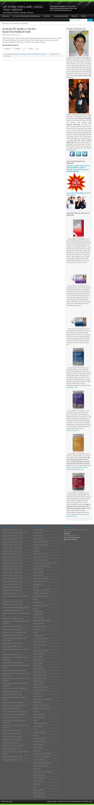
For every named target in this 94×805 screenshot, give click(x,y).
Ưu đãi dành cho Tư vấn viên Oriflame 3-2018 (14, 632)
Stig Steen (35, 729)
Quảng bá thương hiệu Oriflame (41, 708)
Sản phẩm (35, 711)
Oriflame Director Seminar (40, 672)
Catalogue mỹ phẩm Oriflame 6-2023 (12, 539)
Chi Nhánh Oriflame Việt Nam (40, 545)
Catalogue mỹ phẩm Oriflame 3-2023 (12, 545)
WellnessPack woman (73, 430)
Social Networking (37, 726)
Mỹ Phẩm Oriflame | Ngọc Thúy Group (23, 8)
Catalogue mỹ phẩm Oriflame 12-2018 (12, 593)
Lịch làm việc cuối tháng (39, 641)
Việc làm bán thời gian (39, 775)
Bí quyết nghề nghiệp (19, 54)
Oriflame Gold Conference (40, 675)
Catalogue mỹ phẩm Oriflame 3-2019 (12, 590)
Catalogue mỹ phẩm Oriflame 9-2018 (12, 626)
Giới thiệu (47, 16)
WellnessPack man (72, 387)
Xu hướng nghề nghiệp (39, 796)
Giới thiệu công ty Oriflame (40, 581)
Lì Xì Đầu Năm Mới (38, 635)
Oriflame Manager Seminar (40, 678)
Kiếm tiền (35, 599)
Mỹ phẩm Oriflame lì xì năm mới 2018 (12, 643)
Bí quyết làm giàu (37, 536)
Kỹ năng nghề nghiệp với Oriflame (36, 54)
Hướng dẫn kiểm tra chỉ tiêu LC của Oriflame (14, 688)
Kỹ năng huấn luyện (38, 617)
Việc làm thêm (36, 784)
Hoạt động (35, 587)
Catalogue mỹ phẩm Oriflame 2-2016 (12, 739)
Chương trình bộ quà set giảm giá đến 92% (13, 705)
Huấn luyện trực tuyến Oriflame (41, 590)
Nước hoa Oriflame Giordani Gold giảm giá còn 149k (16, 607)
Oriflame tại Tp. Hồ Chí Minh (40, 687)
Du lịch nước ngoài (38, 575)
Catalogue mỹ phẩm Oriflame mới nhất (12, 529)
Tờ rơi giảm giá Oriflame (39, 759)
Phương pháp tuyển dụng (39, 690)
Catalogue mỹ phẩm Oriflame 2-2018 (12, 646)
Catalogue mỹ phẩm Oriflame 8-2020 (12, 548)
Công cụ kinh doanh (38, 569)
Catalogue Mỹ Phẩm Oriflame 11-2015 (12, 760)
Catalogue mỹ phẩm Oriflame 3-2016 (12, 736)
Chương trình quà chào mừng (40, 557)
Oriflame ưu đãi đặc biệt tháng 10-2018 (12, 604)
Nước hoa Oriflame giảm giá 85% (11, 708)
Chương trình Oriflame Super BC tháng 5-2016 (14, 711)
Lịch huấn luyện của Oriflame (40, 638)
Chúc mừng (36, 551)
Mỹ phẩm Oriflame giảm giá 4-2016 (11, 730)
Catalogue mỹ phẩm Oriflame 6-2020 (12, 554)
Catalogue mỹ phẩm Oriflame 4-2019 (12, 587)
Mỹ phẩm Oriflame (38, 657)
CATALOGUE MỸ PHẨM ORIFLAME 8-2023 (14, 533)
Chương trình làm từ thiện (40, 554)
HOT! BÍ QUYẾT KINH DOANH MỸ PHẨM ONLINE (26, 16)
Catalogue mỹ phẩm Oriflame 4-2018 (12, 629)
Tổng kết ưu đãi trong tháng (40, 766)
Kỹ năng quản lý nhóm (39, 623)
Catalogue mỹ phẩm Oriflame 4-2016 (12, 733)
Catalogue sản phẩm (61, 16)
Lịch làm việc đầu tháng (39, 644)
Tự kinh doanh (37, 769)
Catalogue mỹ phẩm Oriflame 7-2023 (12, 536)
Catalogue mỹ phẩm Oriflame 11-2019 (12, 566)
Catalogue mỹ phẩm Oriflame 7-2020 (12, 551)
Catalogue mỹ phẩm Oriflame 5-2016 (12, 717)
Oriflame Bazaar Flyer (38, 669)
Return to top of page (7, 801)
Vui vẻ (34, 787)
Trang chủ (5, 16)
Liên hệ (83, 16)
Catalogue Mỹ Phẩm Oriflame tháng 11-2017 (14, 670)
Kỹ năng (35, 608)
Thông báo (36, 735)
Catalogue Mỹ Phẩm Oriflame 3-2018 (12, 635)
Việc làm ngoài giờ (38, 781)
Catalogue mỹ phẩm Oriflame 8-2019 (12, 575)
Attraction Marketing (38, 529)
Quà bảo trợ (36, 693)
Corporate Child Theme (63, 801)
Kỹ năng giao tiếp (37, 614)
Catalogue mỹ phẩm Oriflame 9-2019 (12, 572)
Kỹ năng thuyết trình (38, 629)
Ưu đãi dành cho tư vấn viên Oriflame (42, 772)
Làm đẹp (35, 632)
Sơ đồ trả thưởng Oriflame (40, 723)
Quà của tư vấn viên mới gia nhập (42, 699)
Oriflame (69, 467)
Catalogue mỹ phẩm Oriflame (40, 542)
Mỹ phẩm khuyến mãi (38, 654)
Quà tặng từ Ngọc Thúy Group (41, 705)
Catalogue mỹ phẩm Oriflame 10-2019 (12, 569)
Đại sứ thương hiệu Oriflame (40, 578)
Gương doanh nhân (38, 584)
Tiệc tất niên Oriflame (38, 744)
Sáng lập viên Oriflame (39, 717)
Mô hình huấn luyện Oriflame (40, 651)
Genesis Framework (76, 801)
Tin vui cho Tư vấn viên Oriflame (41, 756)
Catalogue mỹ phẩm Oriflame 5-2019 (12, 584)
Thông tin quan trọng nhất (40, 738)
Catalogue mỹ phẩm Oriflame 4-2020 (12, 560)
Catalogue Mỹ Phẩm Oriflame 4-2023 (12, 542)
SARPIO (35, 720)
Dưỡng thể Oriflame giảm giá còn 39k (12, 610)
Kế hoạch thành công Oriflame (41, 596)
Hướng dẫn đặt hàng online (40, 593)
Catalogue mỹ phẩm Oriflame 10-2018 (12, 618)
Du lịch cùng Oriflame (38, 572)
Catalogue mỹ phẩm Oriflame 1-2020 (12, 563)
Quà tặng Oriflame (38, 702)
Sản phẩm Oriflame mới (39, 714)
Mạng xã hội (36, 648)
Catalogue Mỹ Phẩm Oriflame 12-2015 (12, 757)
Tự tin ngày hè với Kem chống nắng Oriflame (14, 714)
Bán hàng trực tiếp (38, 533)
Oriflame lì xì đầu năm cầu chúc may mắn (13, 746)
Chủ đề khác (36, 548)
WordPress (85, 801)
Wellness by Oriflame (38, 790)
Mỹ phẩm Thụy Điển (38, 663)
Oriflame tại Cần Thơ (38, 681)
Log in (91, 801)
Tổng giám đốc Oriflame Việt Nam (42, 763)
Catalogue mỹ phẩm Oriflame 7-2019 (12, 578)
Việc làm (74, 16)
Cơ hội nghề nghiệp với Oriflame (41, 566)
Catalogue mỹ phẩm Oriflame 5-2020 (12, 557)
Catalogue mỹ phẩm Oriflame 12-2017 (12, 662)
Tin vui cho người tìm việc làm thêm (42, 753)
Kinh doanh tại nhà (38, 602)
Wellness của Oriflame (39, 793)
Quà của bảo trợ (37, 696)
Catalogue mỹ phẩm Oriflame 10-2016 (12, 702)
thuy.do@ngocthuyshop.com (71, 535)
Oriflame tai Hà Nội (38, 684)
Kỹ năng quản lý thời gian (39, 626)
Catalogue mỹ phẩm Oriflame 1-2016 (12, 749)
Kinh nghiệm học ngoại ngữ (40, 605)
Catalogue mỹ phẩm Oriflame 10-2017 (12, 691)
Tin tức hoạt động (37, 747)
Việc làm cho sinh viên (39, 778)
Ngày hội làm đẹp (37, 666)
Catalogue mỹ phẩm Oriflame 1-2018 (12, 654)
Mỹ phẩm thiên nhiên (38, 660)
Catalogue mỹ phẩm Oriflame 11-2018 (12, 601)
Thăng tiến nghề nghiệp (39, 732)
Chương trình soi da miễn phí (40, 560)
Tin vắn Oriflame (37, 750)
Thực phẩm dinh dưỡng (39, 741)
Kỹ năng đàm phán (38, 611)
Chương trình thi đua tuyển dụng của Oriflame (45, 563)
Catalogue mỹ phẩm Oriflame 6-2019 (12, 581)
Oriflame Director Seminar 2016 (10, 742)
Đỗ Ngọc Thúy (16, 34)
